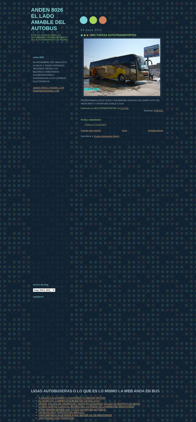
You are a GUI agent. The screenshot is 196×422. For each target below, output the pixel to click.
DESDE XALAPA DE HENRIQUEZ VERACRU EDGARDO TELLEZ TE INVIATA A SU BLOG (89, 403)
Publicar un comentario (95, 124)
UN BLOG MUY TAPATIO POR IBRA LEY (62, 412)
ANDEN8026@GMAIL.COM (46, 91)
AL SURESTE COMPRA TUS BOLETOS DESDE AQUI (69, 400)
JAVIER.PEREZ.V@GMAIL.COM (48, 88)
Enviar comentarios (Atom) (106, 136)
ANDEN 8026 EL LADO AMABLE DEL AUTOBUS (48, 19)
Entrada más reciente (91, 130)
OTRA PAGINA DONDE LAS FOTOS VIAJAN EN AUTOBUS (72, 409)
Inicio (124, 130)
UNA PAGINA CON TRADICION (56, 418)
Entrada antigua (155, 130)
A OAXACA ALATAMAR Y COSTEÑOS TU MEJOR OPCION (72, 398)
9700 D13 (158, 110)
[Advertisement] (52, 351)
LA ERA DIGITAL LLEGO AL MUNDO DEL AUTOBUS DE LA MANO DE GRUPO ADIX (86, 406)
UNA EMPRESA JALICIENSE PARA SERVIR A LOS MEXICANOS (75, 415)
